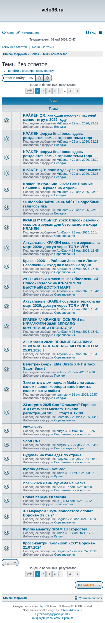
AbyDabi (62, 232)
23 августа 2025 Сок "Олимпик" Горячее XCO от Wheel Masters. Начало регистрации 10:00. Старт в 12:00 (59, 409)
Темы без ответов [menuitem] (14, 47)
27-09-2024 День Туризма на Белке (54, 483)
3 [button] (49, 91)
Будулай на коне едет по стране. (53, 455)
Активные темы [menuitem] (43, 47)
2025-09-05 (32, 427)
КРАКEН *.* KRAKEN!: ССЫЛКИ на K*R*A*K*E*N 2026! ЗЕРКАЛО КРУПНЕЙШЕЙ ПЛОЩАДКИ (53, 323)
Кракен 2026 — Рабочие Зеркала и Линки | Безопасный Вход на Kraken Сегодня (61, 263)
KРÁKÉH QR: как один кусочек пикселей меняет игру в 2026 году (59, 117)
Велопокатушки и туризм (72, 434)
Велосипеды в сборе (69, 448)
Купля (58, 476)
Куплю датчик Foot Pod (44, 469)
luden (60, 372)
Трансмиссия (63, 504)
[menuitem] (8, 32)
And (59, 487)
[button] (29, 91)
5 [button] (61, 91)
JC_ (59, 500)
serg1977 (63, 445)
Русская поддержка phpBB (52, 614)
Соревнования (64, 235)
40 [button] (70, 91)
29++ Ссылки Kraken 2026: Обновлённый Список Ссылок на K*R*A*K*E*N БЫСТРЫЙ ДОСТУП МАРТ (60, 283)
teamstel (62, 394)
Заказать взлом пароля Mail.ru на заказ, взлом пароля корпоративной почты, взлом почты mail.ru (59, 386)
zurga (60, 431)
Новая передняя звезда (44, 497)
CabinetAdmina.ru (71, 610)
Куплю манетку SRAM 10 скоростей (55, 529)
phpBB (43, 606)
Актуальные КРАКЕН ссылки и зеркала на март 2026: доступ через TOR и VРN (61, 244)
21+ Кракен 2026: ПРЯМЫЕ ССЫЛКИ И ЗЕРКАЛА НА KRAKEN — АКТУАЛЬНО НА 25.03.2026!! (61, 346)
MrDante (62, 123)
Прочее (59, 375)
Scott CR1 (32, 441)
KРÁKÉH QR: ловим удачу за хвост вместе (62, 170)
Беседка (60, 126)
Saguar (61, 519)
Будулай (62, 459)
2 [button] (43, 91)
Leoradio (63, 417)
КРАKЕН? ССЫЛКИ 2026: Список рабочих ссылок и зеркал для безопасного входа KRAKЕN (61, 224)
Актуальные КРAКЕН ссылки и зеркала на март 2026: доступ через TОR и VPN (61, 303)
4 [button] (55, 91)
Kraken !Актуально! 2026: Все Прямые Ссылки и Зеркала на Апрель (58, 186)
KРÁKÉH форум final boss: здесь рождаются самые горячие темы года (57, 135)
